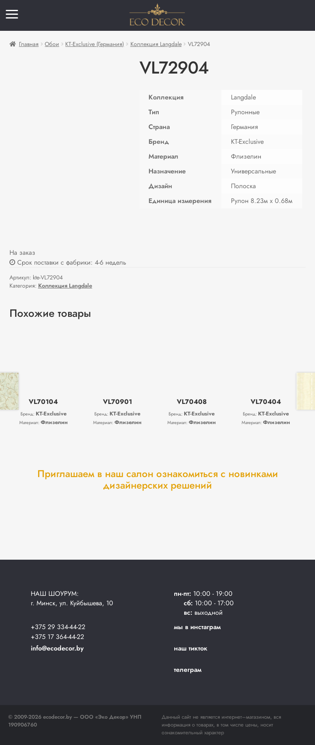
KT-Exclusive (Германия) (94, 44)
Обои (52, 44)
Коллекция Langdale (156, 44)
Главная (29, 44)
